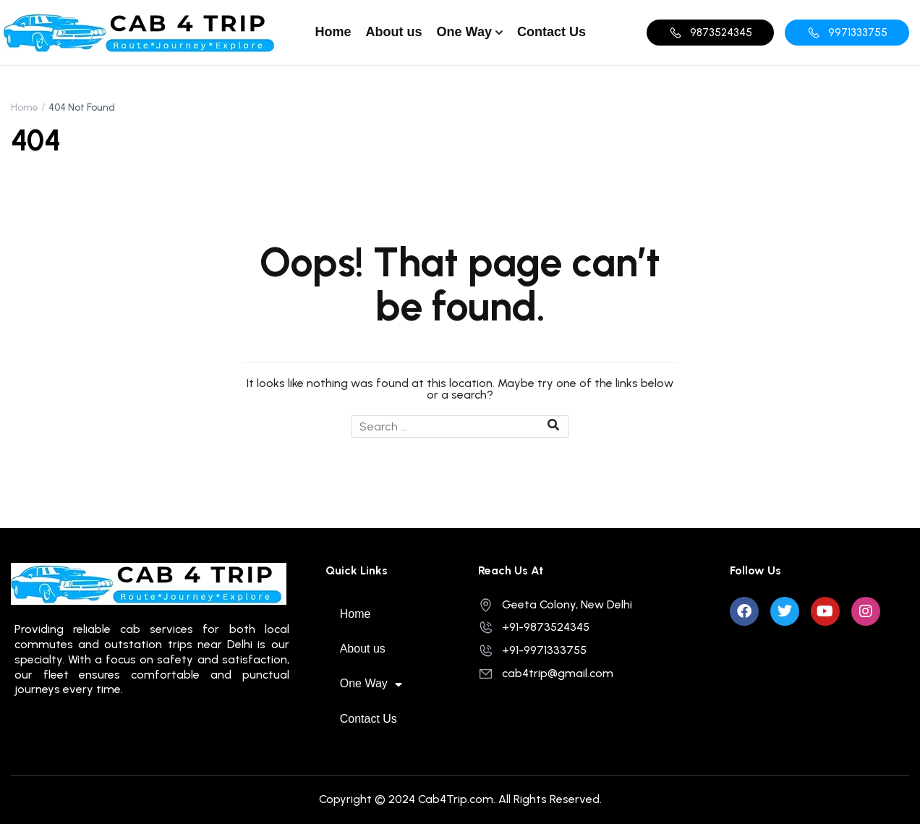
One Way (464, 32)
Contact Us (551, 32)
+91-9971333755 (532, 650)
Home (333, 32)
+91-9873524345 (533, 627)
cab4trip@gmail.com (545, 673)
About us (394, 32)
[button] (710, 33)
